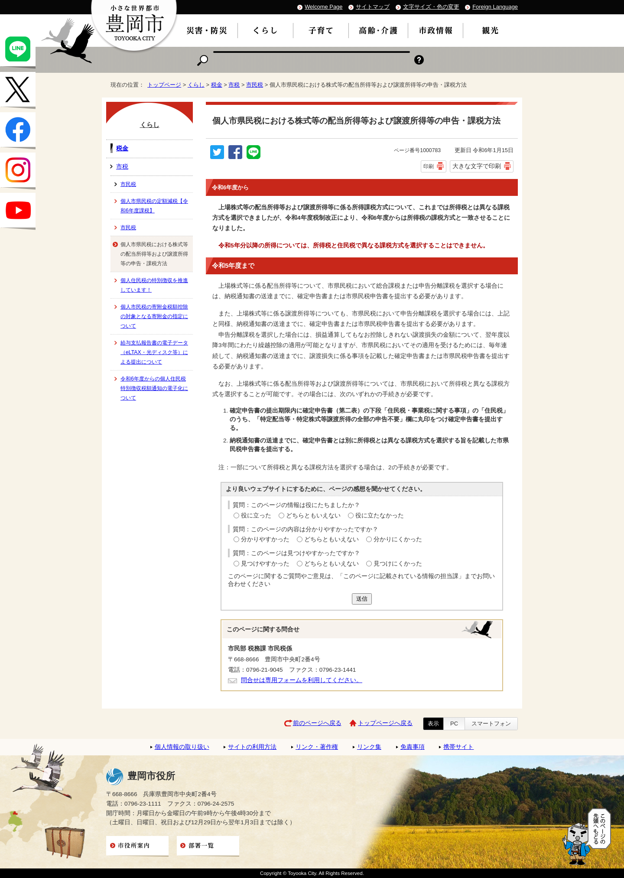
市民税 (254, 84)
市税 (234, 84)
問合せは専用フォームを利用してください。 (301, 680)
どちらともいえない (313, 515)
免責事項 (412, 747)
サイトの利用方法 (252, 747)
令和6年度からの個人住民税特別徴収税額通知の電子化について (154, 388)
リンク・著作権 (317, 747)
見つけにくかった (398, 563)
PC (454, 723)
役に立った (256, 515)
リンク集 (369, 747)
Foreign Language (495, 6)
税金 (216, 84)
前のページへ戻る (317, 723)
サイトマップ (373, 6)
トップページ (164, 84)
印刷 (428, 166)
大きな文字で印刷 (476, 166)
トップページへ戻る (385, 723)
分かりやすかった (265, 539)
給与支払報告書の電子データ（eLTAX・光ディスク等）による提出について (154, 352)
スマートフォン (491, 723)
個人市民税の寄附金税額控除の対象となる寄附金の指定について (154, 316)
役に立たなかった (379, 515)
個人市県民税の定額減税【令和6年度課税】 (154, 206)
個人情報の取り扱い (182, 747)
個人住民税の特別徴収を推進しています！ (154, 285)
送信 (361, 598)
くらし (196, 84)
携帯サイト (458, 747)
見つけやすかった (265, 563)
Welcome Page (323, 6)
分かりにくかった (398, 539)
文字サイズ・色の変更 (431, 6)
